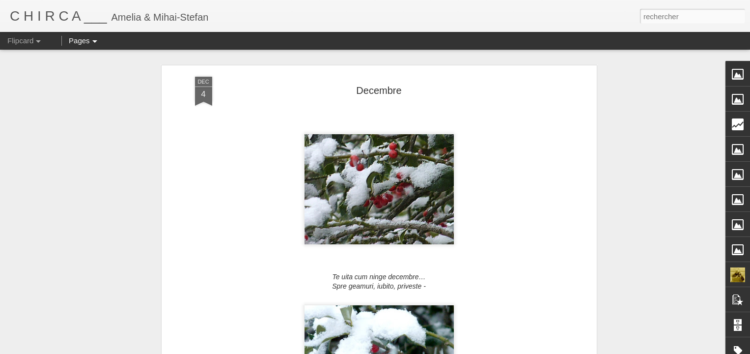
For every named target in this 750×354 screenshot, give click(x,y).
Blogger (445, 349)
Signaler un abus (477, 349)
